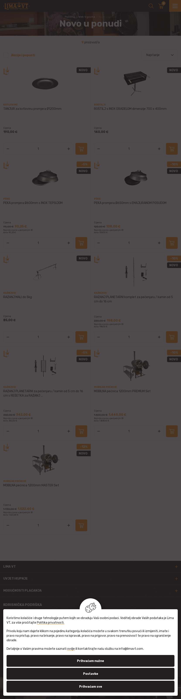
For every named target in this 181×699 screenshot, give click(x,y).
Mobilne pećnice (105, 387)
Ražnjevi (9, 293)
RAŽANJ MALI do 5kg (17, 297)
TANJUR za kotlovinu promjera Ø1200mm (32, 109)
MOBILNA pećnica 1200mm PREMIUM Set (122, 391)
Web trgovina (87, 16)
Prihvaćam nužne (90, 661)
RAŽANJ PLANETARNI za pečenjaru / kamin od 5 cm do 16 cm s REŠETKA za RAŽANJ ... (43, 393)
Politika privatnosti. (50, 622)
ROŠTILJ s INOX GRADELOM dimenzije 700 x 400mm (130, 109)
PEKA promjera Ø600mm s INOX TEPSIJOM (33, 203)
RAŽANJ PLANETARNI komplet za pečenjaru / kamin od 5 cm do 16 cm (133, 299)
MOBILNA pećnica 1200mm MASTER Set (31, 485)
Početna (70, 16)
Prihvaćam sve (90, 687)
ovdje (71, 649)
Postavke (90, 674)
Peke (6, 198)
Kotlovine (10, 104)
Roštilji (100, 104)
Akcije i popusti (23, 55)
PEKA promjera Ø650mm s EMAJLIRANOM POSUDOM (130, 203)
